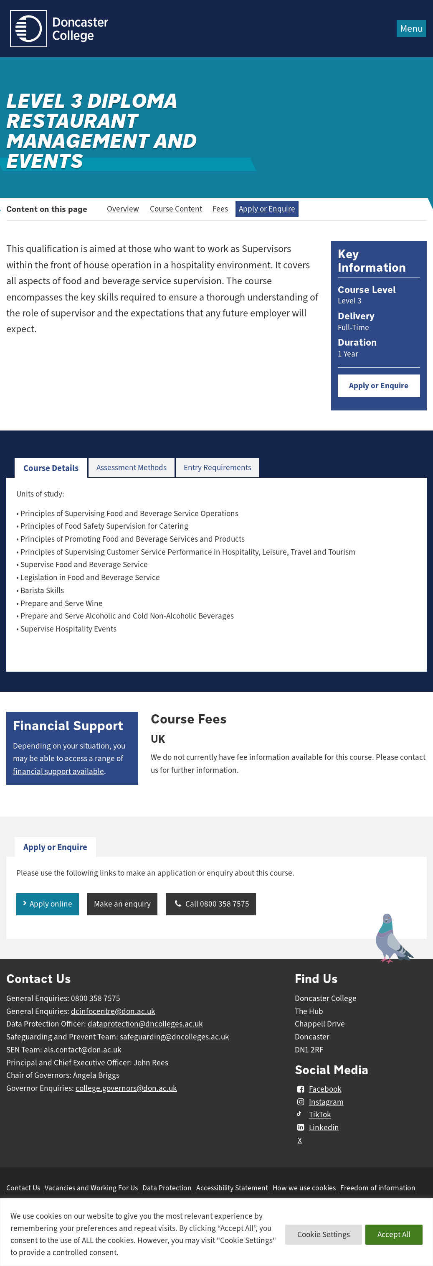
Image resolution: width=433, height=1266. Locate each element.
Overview (123, 209)
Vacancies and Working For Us (91, 1187)
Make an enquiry (122, 904)
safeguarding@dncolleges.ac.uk (174, 1037)
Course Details (50, 468)
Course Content (176, 209)
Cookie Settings (323, 1235)
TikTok (313, 1115)
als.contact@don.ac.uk (83, 1050)
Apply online (51, 904)
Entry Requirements (217, 468)
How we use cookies (304, 1187)
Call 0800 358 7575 (210, 904)
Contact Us (23, 1187)
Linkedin (317, 1128)
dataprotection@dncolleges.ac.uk (145, 1024)
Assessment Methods (131, 468)
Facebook (318, 1089)
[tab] (51, 468)
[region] (216, 1232)
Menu (411, 28)
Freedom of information (377, 1187)
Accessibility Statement (232, 1187)
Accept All (393, 1235)
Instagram (319, 1102)
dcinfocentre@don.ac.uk (113, 1011)
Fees (220, 209)
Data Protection (167, 1187)
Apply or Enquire (267, 209)
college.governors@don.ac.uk (126, 1088)
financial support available (58, 772)
